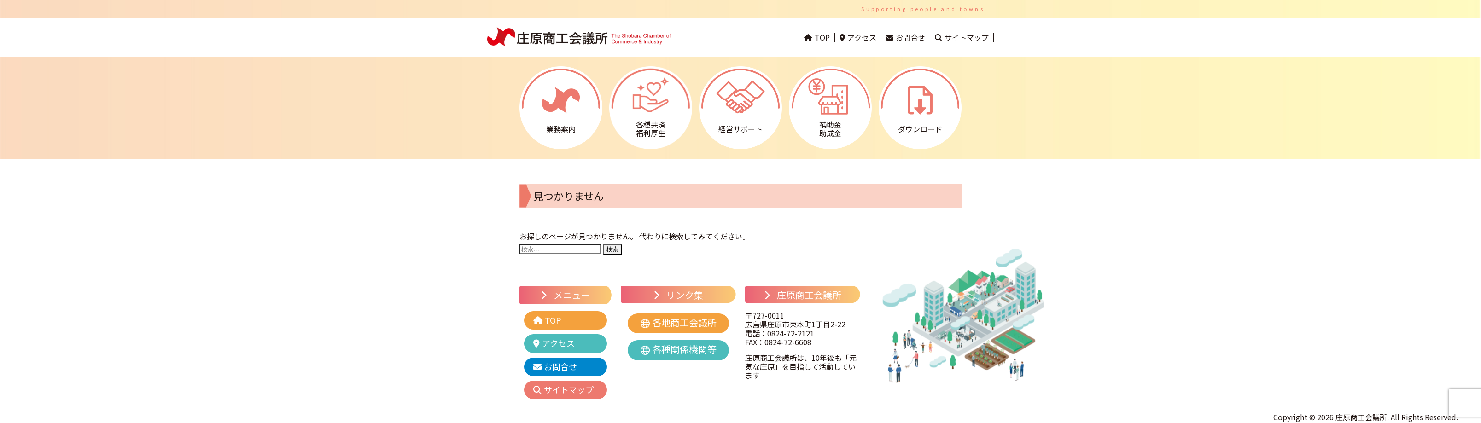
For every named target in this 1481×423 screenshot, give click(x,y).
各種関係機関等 (684, 349)
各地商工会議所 (684, 322)
